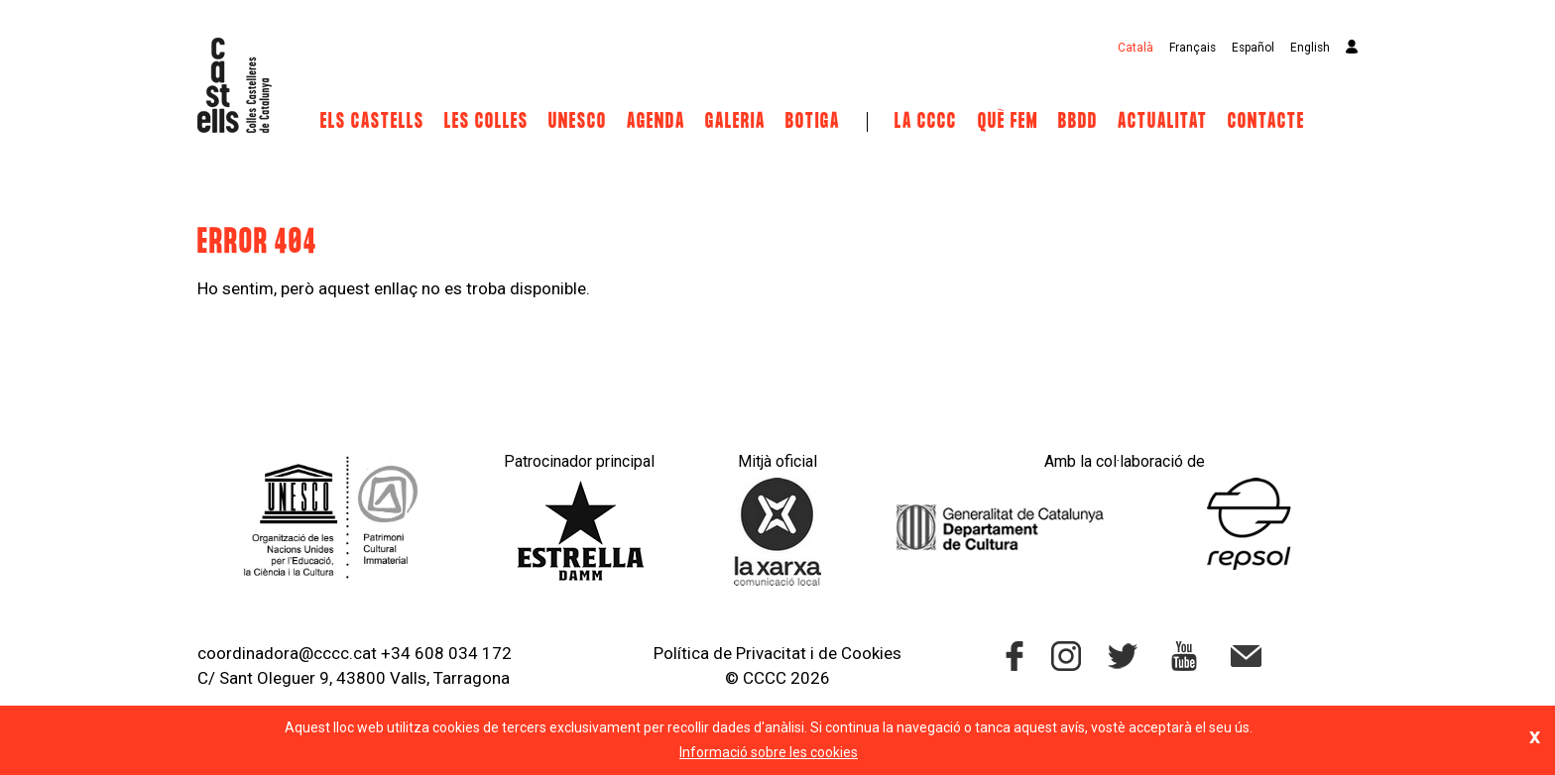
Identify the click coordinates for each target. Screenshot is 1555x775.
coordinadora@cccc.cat (287, 653)
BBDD (1078, 122)
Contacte (1266, 122)
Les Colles (486, 122)
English (1310, 48)
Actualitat (1163, 122)
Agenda (656, 122)
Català (1135, 48)
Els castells (372, 122)
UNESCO (577, 122)
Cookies (871, 653)
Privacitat (771, 653)
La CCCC (926, 122)
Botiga (812, 122)
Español (1253, 48)
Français (1192, 48)
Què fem (1008, 122)
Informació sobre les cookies (768, 752)
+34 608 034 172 (446, 653)
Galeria (735, 122)
